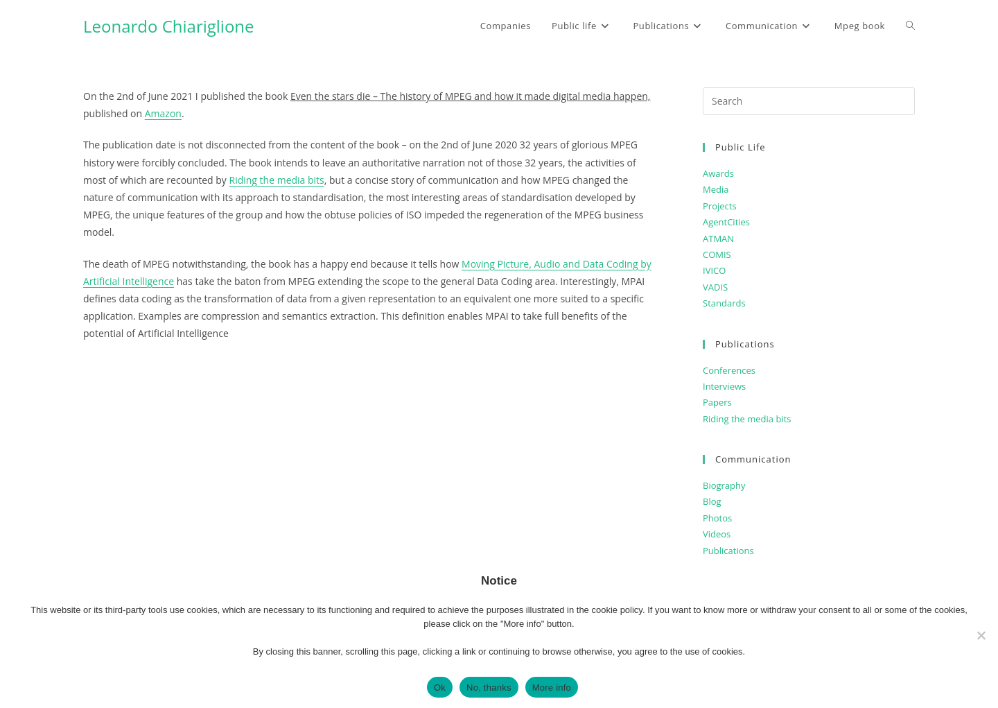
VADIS (715, 287)
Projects (720, 206)
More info (551, 687)
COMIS (717, 254)
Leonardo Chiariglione (168, 26)
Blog (712, 501)
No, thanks (488, 687)
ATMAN (718, 238)
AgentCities (726, 222)
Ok (440, 687)
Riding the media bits (276, 180)
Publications (728, 550)
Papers (717, 402)
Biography (724, 485)
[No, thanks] (981, 635)
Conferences (729, 370)
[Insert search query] (809, 101)
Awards (718, 173)
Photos (717, 518)
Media (715, 189)
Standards (724, 303)
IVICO (714, 270)
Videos (716, 534)
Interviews (724, 386)
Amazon (163, 113)
